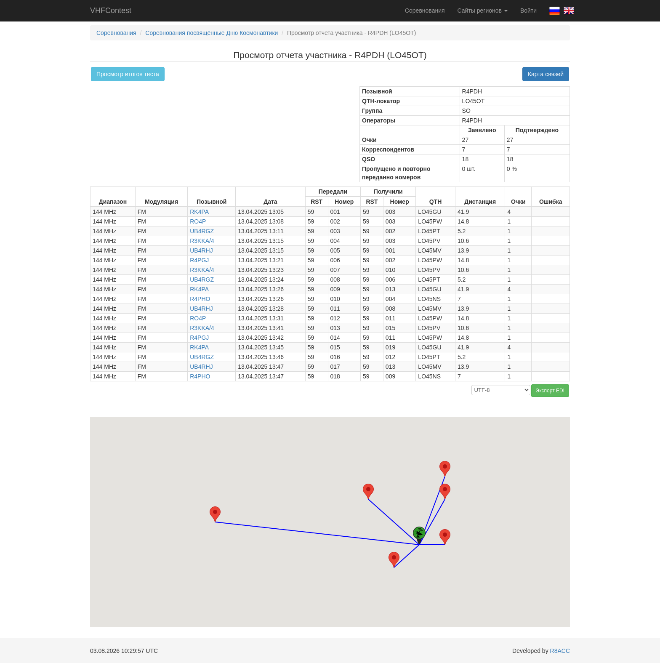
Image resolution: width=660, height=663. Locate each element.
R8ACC (560, 650)
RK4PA (199, 211)
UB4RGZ (202, 231)
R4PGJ (199, 260)
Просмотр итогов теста (127, 74)
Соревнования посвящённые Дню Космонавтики (211, 32)
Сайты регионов (483, 10)
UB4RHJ (201, 250)
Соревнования (425, 10)
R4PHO (200, 299)
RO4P (198, 221)
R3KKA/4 (202, 240)
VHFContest (110, 10)
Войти (528, 10)
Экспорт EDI (550, 391)
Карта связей (546, 74)
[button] (444, 491)
